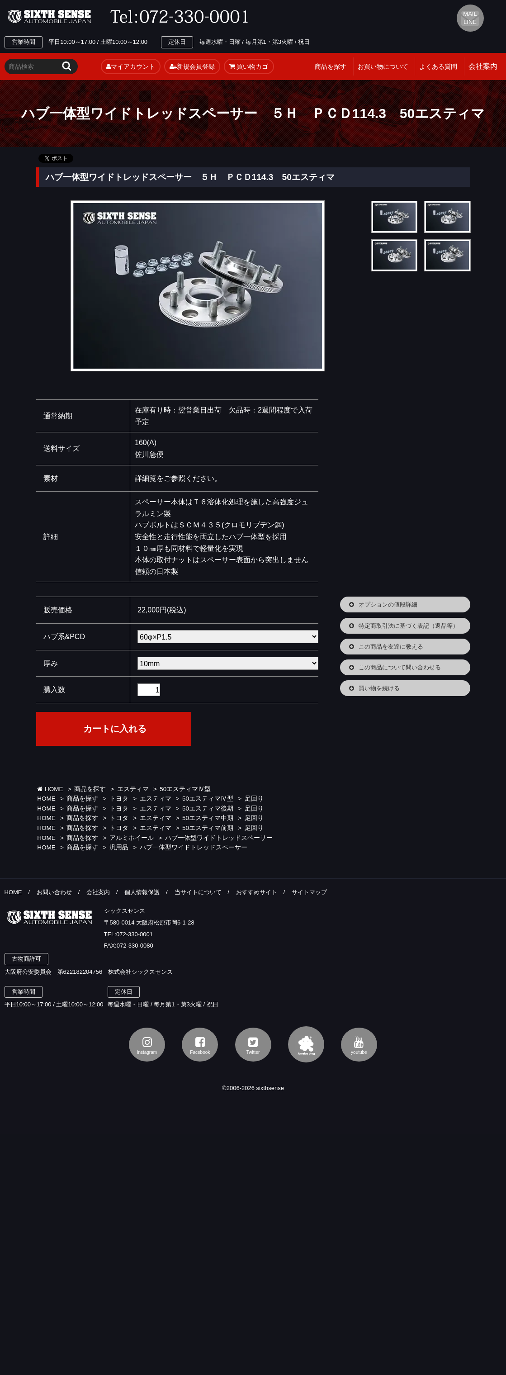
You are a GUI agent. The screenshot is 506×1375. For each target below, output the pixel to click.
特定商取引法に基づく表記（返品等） (409, 625)
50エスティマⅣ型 (185, 789)
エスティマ (133, 789)
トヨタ (118, 798)
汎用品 (118, 847)
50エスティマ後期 (207, 808)
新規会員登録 (192, 66)
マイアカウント (130, 66)
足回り (254, 798)
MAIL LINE (470, 17)
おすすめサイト (256, 892)
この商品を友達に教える (391, 646)
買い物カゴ (249, 66)
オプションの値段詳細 (388, 604)
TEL (182, 17)
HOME (50, 789)
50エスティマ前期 (207, 828)
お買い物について (383, 66)
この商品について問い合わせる (400, 667)
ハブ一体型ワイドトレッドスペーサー (219, 837)
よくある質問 (438, 66)
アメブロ (306, 1044)
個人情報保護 (142, 892)
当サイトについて (198, 892)
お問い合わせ (54, 892)
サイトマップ (309, 892)
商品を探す (330, 66)
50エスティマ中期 (207, 818)
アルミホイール (131, 837)
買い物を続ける (379, 688)
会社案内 (98, 892)
